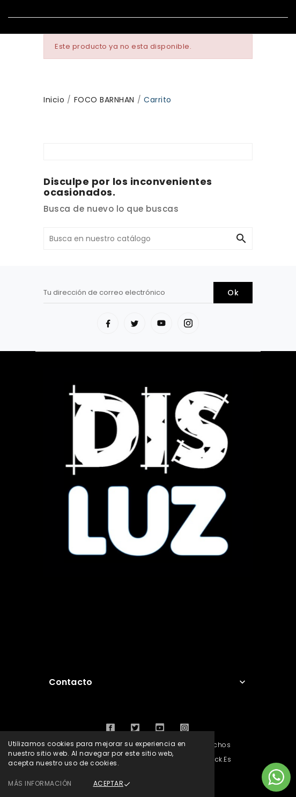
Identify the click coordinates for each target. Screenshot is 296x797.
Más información (40, 783)
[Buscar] (137, 238)
